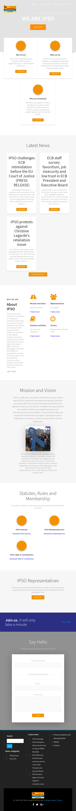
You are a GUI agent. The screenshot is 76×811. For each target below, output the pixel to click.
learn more (34, 312)
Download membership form (54, 533)
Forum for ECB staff (49, 13)
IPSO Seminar (14, 751)
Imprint (56, 742)
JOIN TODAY (38, 27)
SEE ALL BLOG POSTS (38, 274)
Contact (67, 13)
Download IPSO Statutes (21, 533)
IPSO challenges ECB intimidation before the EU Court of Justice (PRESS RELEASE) (22, 171)
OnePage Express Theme (53, 800)
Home (35, 4)
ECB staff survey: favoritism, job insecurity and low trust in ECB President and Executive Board (54, 171)
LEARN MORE (21, 71)
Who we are (46, 4)
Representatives (62, 4)
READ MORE (38, 597)
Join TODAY (66, 622)
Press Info (13, 755)
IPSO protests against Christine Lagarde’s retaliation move (22, 233)
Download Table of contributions (22, 559)
